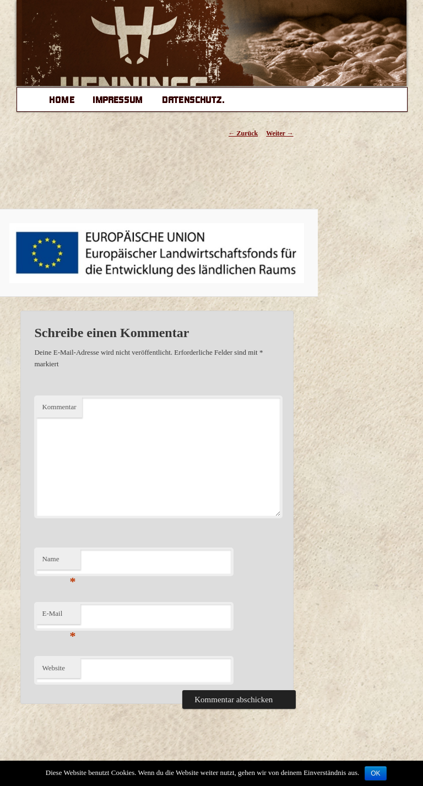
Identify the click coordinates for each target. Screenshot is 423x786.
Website (53, 668)
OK (375, 773)
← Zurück (243, 133)
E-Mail (58, 616)
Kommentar (59, 407)
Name (58, 562)
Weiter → (279, 133)
